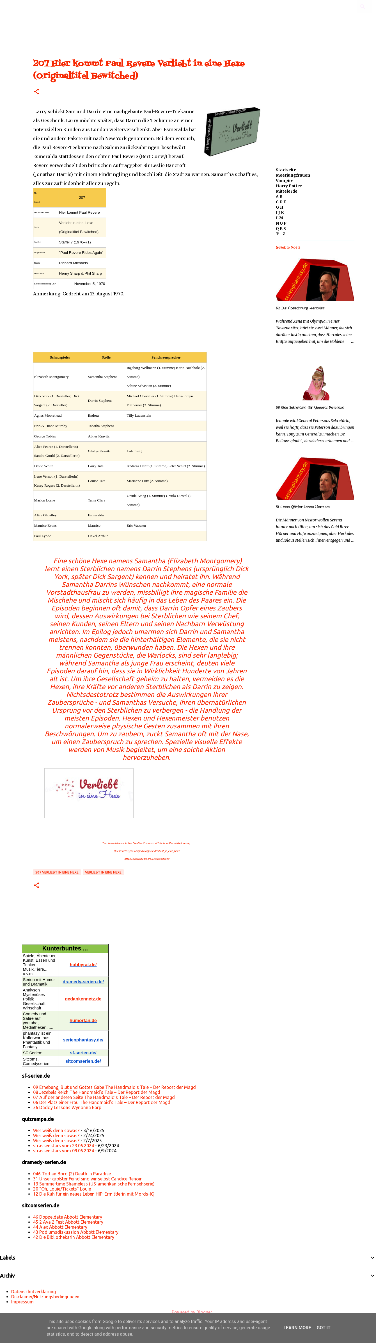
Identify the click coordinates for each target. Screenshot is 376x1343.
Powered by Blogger (188, 1312)
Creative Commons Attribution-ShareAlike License (160, 843)
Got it (323, 1327)
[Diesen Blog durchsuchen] (342, 6)
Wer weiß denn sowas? (56, 1130)
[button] (36, 92)
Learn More (297, 1327)
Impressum (22, 1301)
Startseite (286, 169)
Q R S (281, 228)
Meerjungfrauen (293, 175)
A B (279, 196)
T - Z (280, 233)
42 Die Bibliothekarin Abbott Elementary (73, 1237)
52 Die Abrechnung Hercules (300, 308)
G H (279, 207)
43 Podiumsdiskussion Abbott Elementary (75, 1232)
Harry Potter (289, 185)
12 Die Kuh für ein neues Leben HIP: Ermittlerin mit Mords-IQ (93, 1193)
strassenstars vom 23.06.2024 (63, 1145)
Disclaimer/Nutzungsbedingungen (45, 1296)
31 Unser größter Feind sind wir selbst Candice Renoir (87, 1178)
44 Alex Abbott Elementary (60, 1227)
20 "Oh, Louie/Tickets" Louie (62, 1188)
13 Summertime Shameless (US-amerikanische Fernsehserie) (94, 1183)
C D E (281, 201)
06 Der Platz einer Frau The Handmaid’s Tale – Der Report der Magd (101, 1102)
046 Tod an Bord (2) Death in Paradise (72, 1173)
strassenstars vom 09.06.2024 (63, 1150)
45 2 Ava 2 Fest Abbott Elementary (68, 1222)
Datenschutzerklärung (33, 1291)
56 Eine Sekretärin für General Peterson (310, 407)
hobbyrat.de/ (83, 964)
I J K (280, 212)
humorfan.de (83, 1020)
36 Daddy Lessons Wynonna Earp (67, 1107)
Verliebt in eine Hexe (103, 872)
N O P (281, 223)
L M (279, 217)
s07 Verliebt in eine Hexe (57, 872)
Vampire (285, 180)
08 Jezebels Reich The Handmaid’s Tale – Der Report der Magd (96, 1092)
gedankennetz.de (83, 999)
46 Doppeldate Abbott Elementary (67, 1216)
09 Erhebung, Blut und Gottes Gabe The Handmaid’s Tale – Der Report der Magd (114, 1087)
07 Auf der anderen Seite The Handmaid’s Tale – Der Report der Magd (104, 1097)
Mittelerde (286, 191)
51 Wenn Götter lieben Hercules (303, 507)
